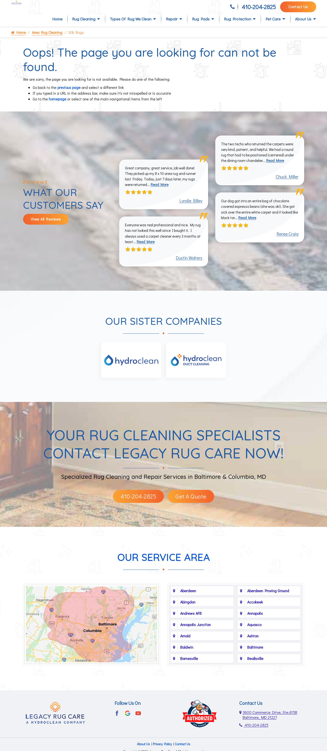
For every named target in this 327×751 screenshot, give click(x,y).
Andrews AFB (191, 623)
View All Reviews (46, 227)
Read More (161, 193)
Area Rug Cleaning (47, 40)
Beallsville (255, 668)
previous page (68, 95)
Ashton (253, 645)
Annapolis (255, 623)
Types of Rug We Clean (130, 27)
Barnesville (189, 668)
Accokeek (255, 612)
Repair (172, 27)
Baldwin (186, 657)
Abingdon (187, 612)
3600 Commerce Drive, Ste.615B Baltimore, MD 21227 (270, 725)
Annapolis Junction (195, 634)
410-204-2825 (259, 9)
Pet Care (273, 27)
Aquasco (254, 634)
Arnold (185, 645)
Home (57, 27)
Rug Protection (237, 27)
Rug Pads (201, 27)
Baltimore (255, 657)
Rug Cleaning (83, 27)
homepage (57, 106)
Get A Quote (190, 506)
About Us (303, 27)
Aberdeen (188, 600)
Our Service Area (163, 567)
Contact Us (298, 8)
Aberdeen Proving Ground (268, 600)
